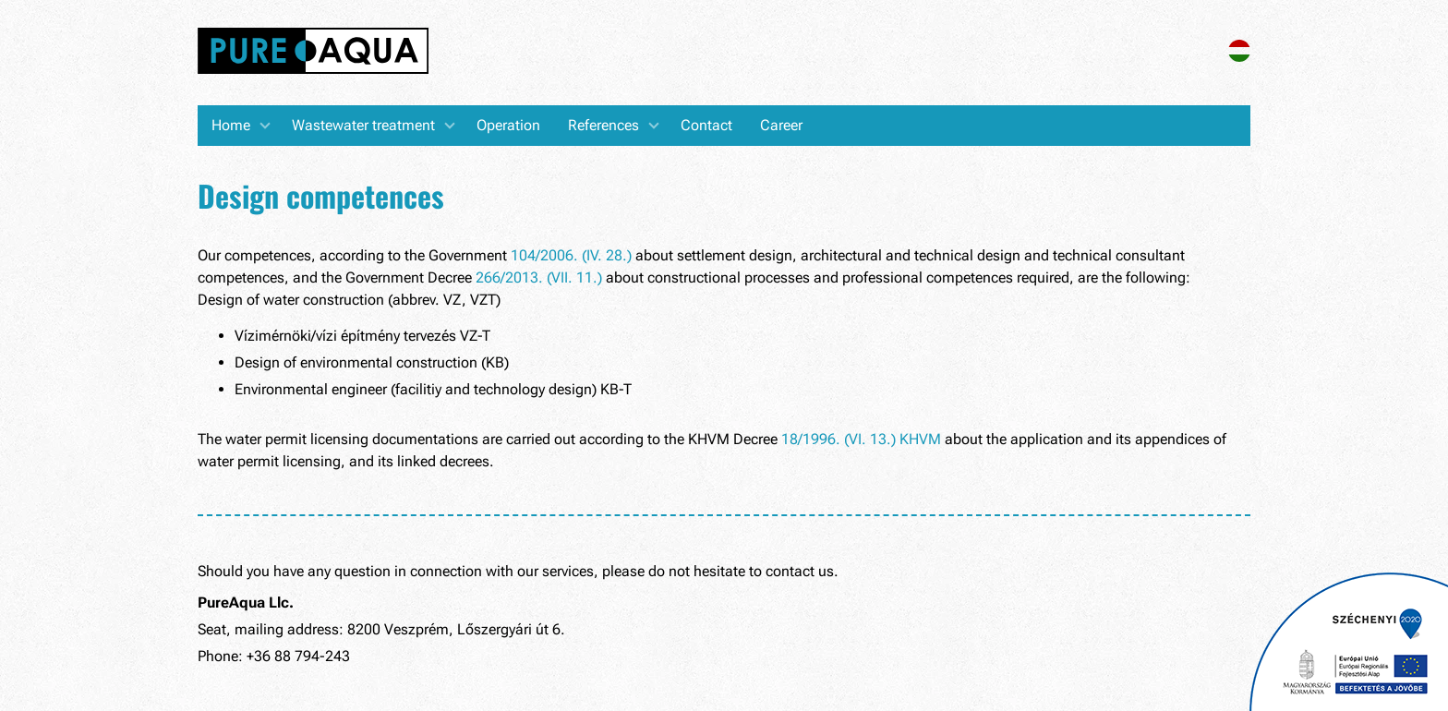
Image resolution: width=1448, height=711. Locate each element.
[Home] (313, 53)
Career (781, 125)
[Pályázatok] (1348, 641)
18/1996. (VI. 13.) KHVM (861, 439)
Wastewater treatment (363, 125)
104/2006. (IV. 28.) (571, 255)
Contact (706, 125)
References (603, 125)
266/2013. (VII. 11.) (539, 277)
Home (230, 125)
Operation (508, 125)
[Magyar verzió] (1239, 57)
